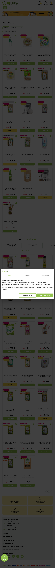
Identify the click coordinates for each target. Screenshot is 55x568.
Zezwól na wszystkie (45, 295)
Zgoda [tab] (9, 275)
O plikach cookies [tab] (45, 275)
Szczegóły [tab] (27, 275)
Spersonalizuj (27, 295)
